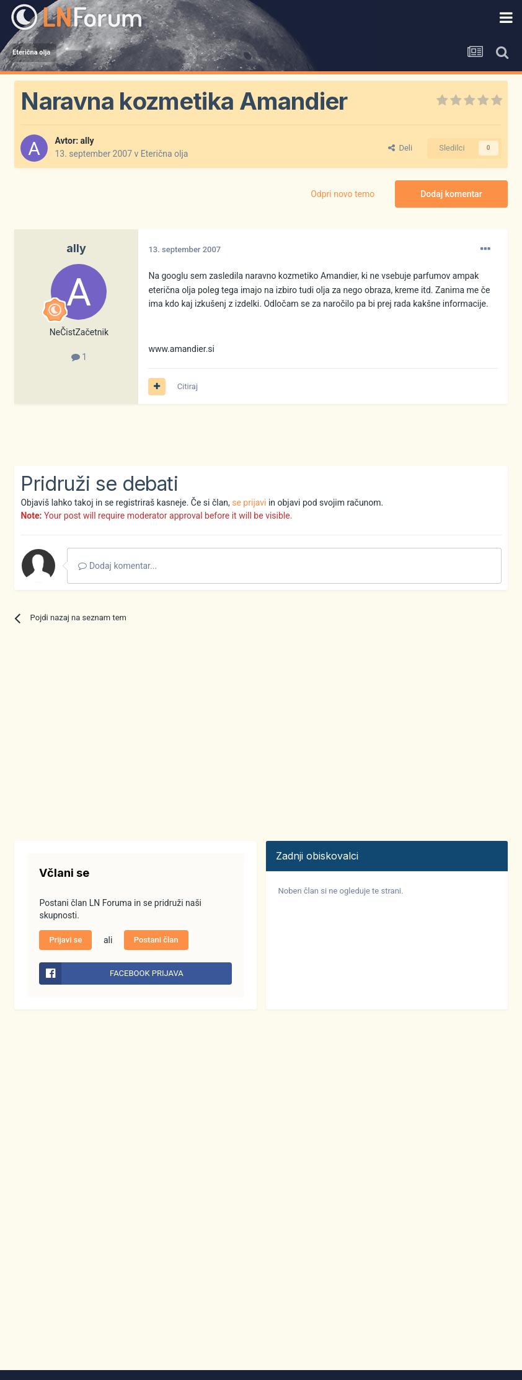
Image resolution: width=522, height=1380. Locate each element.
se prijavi (249, 503)
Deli (400, 147)
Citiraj (187, 386)
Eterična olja (164, 154)
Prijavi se (65, 939)
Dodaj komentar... (117, 566)
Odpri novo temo (342, 194)
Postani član (156, 939)
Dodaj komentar (451, 194)
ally (87, 141)
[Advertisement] (159, 435)
